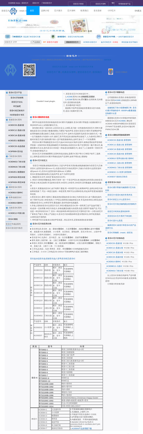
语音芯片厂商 (53, 72)
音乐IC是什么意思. (115, 221)
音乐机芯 (65, 259)
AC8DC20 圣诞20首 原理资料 (119, 154)
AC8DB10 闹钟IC (15, 192)
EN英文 (138, 11)
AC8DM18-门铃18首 (16, 167)
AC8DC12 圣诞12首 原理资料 (119, 145)
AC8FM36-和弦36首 (16, 182)
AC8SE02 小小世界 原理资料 (119, 172)
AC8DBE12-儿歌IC (114, 266)
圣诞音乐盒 (50, 259)
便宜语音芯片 (84, 72)
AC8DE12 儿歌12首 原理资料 (119, 163)
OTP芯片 (112, 11)
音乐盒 (33, 259)
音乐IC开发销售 (17, 98)
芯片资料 (71, 11)
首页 (32, 11)
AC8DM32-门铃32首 (16, 162)
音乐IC (72, 259)
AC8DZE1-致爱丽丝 (16, 140)
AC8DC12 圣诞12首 (16, 130)
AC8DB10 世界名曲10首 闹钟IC (120, 158)
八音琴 (58, 259)
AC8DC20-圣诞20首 (114, 257)
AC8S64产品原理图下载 (82, 428)
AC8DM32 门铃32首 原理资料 (119, 167)
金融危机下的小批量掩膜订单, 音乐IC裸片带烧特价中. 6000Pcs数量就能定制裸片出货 (120, 110)
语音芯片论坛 (17, 102)
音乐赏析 (98, 11)
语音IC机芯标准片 (17, 110)
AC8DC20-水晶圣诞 (16, 146)
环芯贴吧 (17, 106)
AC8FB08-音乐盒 (15, 151)
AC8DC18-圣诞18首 (16, 135)
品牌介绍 (45, 11)
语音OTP (35, 3)
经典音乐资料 (68, 72)
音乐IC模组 (13, 219)
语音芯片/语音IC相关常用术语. (120, 195)
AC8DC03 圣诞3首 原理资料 (119, 140)
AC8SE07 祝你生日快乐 (117, 177)
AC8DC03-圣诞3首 (16, 125)
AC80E (70, 97)
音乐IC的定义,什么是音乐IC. (119, 199)
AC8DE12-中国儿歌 (16, 213)
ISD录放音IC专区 (17, 115)
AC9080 (122, 121)
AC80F (70, 99)
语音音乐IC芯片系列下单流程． (120, 216)
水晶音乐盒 (40, 259)
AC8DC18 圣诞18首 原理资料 (119, 149)
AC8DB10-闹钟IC (113, 262)
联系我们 (84, 11)
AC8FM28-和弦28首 (16, 177)
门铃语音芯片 (47, 3)
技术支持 (107, 60)
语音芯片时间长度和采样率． (119, 211)
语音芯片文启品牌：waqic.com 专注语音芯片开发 (72, 67)
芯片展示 (58, 11)
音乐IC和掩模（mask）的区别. (120, 233)
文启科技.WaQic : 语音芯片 (18, 3)
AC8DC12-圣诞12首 (114, 248)
